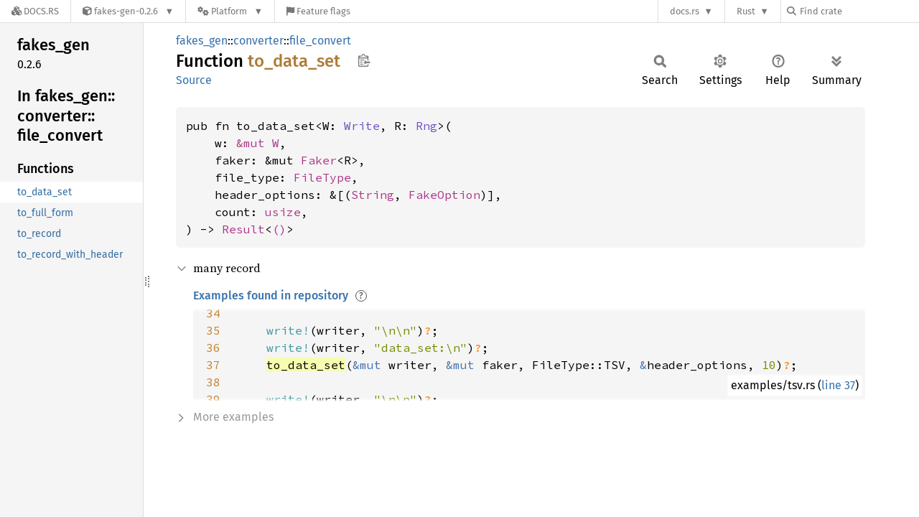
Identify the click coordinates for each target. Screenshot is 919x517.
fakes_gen (202, 40)
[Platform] (230, 11)
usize (283, 212)
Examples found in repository (270, 295)
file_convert (320, 40)
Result (243, 229)
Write (362, 125)
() (279, 229)
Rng (426, 125)
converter (258, 40)
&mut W (257, 143)
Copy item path (363, 60)
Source (194, 80)
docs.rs (684, 11)
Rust (746, 11)
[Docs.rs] (35, 11)
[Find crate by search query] (858, 11)
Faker (319, 160)
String (372, 194)
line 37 (838, 385)
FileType (322, 177)
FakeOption (444, 194)
